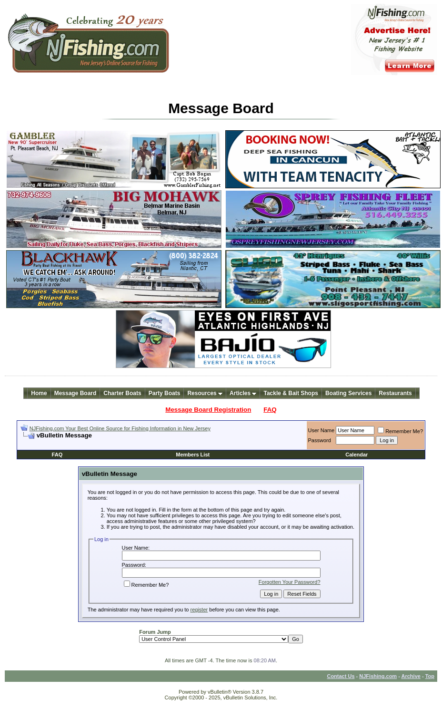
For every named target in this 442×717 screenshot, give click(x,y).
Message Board (75, 393)
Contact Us (340, 676)
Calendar (356, 454)
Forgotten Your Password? (290, 582)
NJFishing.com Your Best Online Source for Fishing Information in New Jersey (120, 428)
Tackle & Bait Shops (290, 393)
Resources (204, 393)
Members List (193, 454)
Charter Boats (122, 393)
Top (429, 676)
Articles (243, 393)
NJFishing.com (378, 676)
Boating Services (348, 393)
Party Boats (165, 393)
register (199, 609)
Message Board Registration (208, 409)
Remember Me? (400, 431)
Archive (411, 676)
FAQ (269, 409)
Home (39, 393)
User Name (321, 430)
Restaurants (395, 393)
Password (319, 440)
